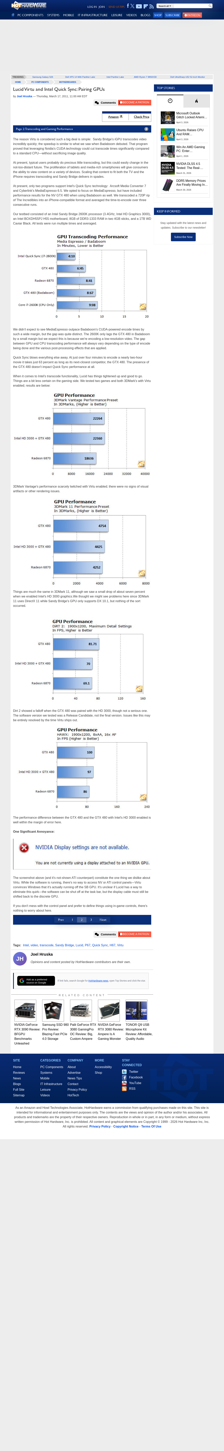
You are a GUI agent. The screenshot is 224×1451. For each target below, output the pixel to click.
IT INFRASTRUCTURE (93, 15)
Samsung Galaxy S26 (42, 77)
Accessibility (103, 1067)
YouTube (135, 1083)
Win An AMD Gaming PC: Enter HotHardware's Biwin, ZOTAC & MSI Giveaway (190, 149)
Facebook (136, 1077)
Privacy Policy (77, 1089)
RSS (132, 1088)
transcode (46, 945)
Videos (45, 1095)
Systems (46, 1072)
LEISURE (116, 15)
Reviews (19, 1072)
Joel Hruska (42, 954)
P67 (87, 945)
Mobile (45, 1078)
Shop (158, 15)
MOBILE (68, 15)
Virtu (120, 945)
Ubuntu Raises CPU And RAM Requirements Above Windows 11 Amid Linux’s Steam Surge (190, 132)
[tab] (170, 101)
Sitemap (19, 1095)
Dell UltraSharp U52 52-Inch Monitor (187, 77)
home (18, 82)
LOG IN (92, 6)
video (34, 945)
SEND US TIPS (116, 6)
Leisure (45, 1089)
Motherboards (67, 82)
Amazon (113, 117)
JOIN (102, 6)
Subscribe (172, 15)
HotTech (73, 1095)
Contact (73, 1084)
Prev (61, 920)
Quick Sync (100, 945)
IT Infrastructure (51, 1084)
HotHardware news (98, 980)
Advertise (74, 1072)
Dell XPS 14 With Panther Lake (80, 77)
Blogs (17, 1084)
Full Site (18, 1089)
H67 (112, 945)
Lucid (79, 945)
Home (17, 1067)
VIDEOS (131, 15)
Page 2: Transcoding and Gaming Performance (83, 129)
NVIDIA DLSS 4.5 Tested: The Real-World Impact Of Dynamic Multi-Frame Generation (190, 166)
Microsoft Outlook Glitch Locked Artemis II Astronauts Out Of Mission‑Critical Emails (191, 115)
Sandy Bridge (64, 945)
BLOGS (145, 15)
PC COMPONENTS (30, 15)
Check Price (141, 117)
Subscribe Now (183, 237)
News (17, 1078)
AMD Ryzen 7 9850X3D (145, 77)
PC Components (40, 82)
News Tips (75, 1078)
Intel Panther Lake (115, 77)
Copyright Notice (126, 1126)
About (72, 1067)
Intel (26, 945)
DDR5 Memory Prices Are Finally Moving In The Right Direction (191, 183)
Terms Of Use (151, 1126)
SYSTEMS (53, 15)
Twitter (133, 1071)
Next (103, 920)
